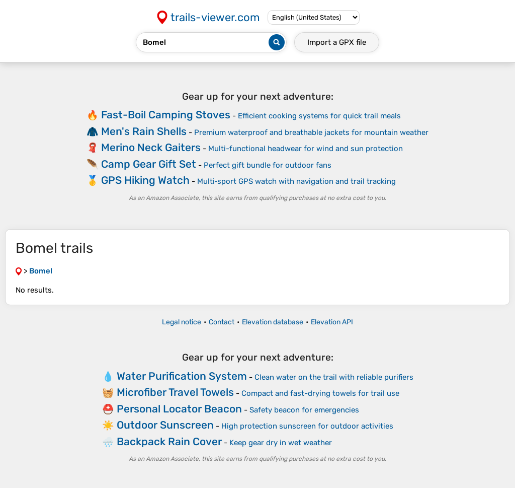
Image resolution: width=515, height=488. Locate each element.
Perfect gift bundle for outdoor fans (267, 165)
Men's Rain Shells (144, 131)
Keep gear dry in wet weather (280, 442)
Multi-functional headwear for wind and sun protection (305, 148)
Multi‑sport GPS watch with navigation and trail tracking (296, 181)
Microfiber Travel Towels (175, 392)
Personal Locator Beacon (179, 408)
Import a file (336, 42)
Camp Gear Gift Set (148, 164)
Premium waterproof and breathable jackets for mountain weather (311, 132)
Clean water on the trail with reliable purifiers (333, 377)
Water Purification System (182, 376)
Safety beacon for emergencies (304, 409)
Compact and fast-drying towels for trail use (320, 393)
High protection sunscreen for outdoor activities (307, 426)
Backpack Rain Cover (169, 441)
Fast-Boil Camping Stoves (165, 114)
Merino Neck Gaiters (151, 147)
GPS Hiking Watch (145, 180)
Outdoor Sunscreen (165, 425)
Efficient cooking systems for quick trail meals (319, 115)
